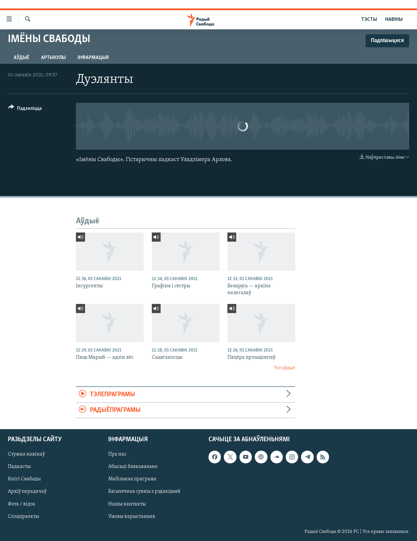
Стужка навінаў (26, 454)
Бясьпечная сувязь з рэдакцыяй (144, 491)
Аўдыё (21, 57)
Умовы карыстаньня (131, 516)
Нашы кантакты (127, 503)
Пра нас (117, 454)
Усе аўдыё (284, 368)
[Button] (25, 109)
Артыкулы (53, 57)
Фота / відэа (21, 503)
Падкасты (19, 466)
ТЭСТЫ (369, 19)
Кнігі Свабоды (24, 479)
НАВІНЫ (394, 19)
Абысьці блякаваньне (133, 466)
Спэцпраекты (23, 516)
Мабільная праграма (132, 479)
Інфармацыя (93, 57)
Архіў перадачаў (27, 491)
